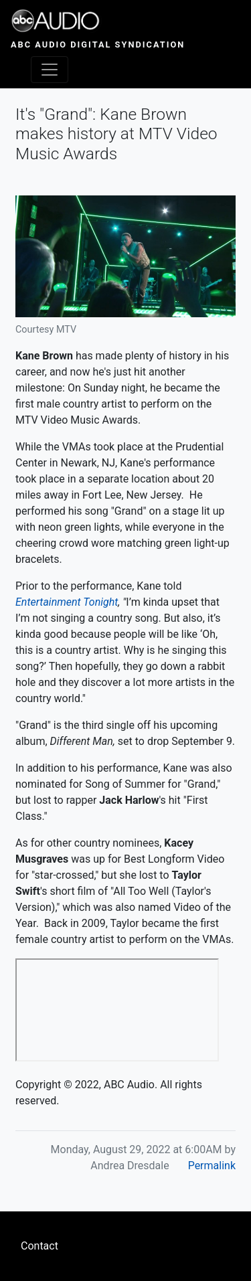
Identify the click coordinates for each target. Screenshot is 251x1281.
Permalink (212, 1165)
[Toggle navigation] (49, 69)
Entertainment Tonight (66, 602)
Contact (39, 1246)
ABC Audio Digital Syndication (98, 44)
